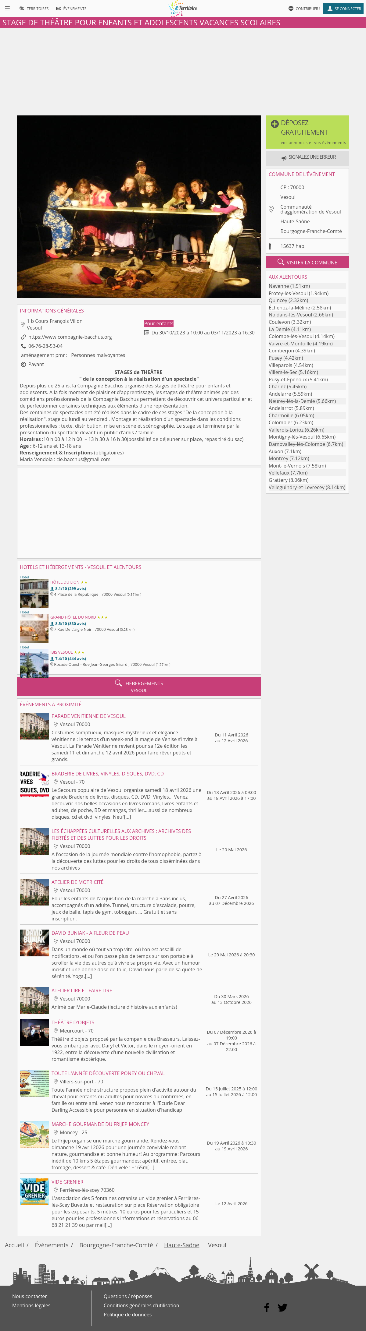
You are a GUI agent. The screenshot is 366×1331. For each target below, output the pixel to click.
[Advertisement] (183, 70)
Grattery (278, 480)
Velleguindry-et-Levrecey (297, 487)
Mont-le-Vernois (287, 465)
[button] (307, 132)
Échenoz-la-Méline (289, 307)
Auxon (276, 451)
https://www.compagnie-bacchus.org (70, 337)
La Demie (279, 329)
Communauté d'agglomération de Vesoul (310, 209)
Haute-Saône (295, 221)
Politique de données (128, 1314)
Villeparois (280, 365)
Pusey (275, 358)
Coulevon (279, 322)
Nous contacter (29, 1296)
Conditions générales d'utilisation (141, 1305)
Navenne (279, 286)
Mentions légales (31, 1305)
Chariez (277, 386)
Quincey (278, 300)
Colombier (280, 422)
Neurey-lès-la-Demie (292, 401)
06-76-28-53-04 (45, 346)
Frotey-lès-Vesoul (288, 293)
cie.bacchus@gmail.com (83, 459)
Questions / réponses (128, 1296)
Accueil (14, 1245)
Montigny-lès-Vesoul (292, 436)
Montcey (278, 458)
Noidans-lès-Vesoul (290, 314)
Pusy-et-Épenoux (288, 379)
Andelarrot (281, 408)
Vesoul (288, 197)
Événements (52, 1245)
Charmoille (281, 415)
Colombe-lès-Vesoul (291, 336)
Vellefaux (279, 472)
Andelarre (280, 393)
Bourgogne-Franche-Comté (311, 231)
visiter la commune (307, 262)
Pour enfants (159, 323)
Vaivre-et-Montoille (290, 343)
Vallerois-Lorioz (286, 429)
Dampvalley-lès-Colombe (297, 444)
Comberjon (281, 350)
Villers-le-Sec (283, 372)
